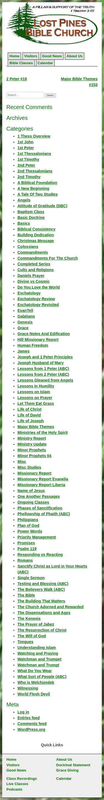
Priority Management (36, 537)
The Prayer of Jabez (35, 624)
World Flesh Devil (33, 694)
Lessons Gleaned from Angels (45, 380)
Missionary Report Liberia (41, 485)
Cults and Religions (35, 270)
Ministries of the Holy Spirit (42, 432)
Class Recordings (21, 778)
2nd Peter (26, 165)
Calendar (45, 63)
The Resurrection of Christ (42, 630)
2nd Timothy (28, 177)
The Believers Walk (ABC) (41, 589)
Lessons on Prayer (34, 397)
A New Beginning (33, 188)
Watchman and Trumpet (39, 659)
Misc (21, 461)
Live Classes (17, 784)
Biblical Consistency (36, 229)
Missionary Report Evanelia (42, 479)
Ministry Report (31, 438)
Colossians (27, 246)
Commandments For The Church (47, 258)
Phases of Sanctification (39, 508)
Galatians (26, 316)
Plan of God (28, 525)
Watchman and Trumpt (38, 665)
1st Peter (25, 148)
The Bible (26, 595)
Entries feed (28, 718)
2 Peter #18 (16, 79)
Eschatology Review (36, 299)
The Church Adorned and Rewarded (50, 607)
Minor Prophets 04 (34, 456)
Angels (24, 200)
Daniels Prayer (30, 275)
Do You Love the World (38, 287)
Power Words (29, 531)
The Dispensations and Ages (43, 612)
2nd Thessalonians (34, 171)
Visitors (30, 56)
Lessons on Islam (33, 392)
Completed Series (33, 264)
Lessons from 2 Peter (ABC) (43, 374)
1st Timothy (28, 159)
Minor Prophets (31, 450)
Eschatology (28, 293)
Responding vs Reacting (40, 554)
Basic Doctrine (31, 217)
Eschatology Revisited (38, 304)
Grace (23, 328)
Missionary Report (34, 473)
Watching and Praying (37, 653)
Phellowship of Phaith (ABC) (43, 514)
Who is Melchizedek (35, 682)
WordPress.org (31, 729)
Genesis (24, 322)
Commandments (32, 252)
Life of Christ (29, 409)
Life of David (29, 415)
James (23, 351)
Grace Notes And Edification (43, 334)
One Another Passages (38, 496)
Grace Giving (67, 770)
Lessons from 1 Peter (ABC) (43, 368)
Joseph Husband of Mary (40, 363)
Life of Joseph (30, 421)
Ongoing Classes (33, 502)
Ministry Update (32, 444)
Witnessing (27, 688)
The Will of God (31, 636)
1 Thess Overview (33, 136)
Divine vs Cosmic (33, 281)
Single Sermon (31, 578)
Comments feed (32, 723)
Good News (52, 56)
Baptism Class (30, 211)
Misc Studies (29, 467)
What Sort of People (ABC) (42, 676)
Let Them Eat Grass (35, 403)
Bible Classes (21, 63)
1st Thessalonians (34, 153)
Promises (26, 543)
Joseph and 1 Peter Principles (45, 357)
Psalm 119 (27, 549)
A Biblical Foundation (37, 182)
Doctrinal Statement (73, 765)
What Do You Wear (34, 671)
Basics (23, 223)
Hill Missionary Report (38, 339)
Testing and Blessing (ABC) (42, 583)
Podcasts (14, 789)
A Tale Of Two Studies (37, 194)
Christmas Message (35, 241)
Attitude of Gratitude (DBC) (42, 206)
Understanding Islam (36, 647)
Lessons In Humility (35, 386)
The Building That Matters (41, 601)
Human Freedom (32, 345)
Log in (23, 712)
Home (14, 56)
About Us (75, 56)
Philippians (27, 519)
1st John (25, 142)
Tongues (25, 642)
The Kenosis (28, 618)
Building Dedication (35, 235)
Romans (25, 560)
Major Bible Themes (35, 426)
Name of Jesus (31, 490)
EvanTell (25, 310)
